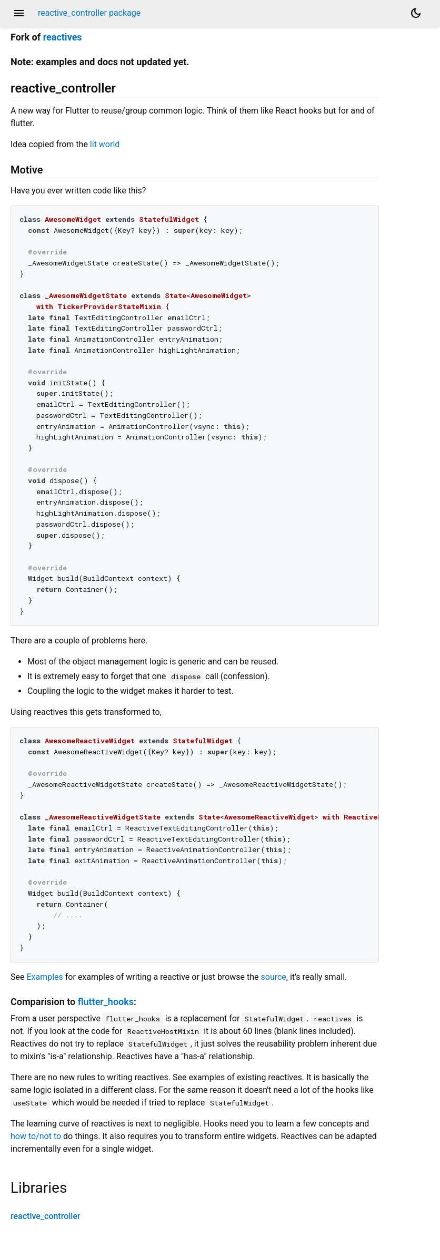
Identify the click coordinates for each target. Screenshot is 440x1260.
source (273, 977)
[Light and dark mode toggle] (415, 13)
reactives (62, 37)
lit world (104, 144)
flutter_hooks (106, 1001)
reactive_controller (46, 1216)
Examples (44, 977)
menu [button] (19, 13)
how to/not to (36, 1136)
